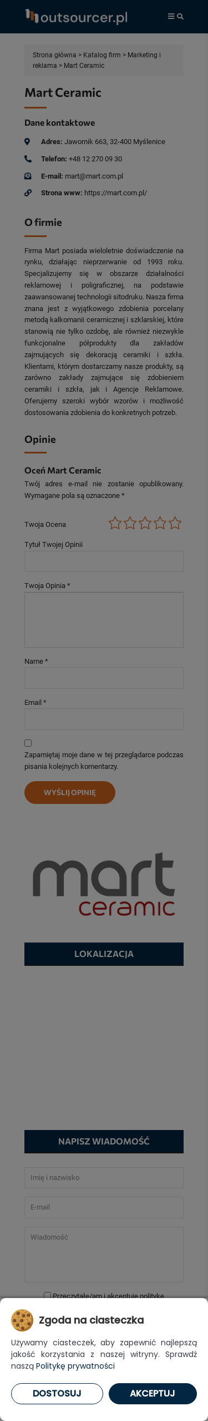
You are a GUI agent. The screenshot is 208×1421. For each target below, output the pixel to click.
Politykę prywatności (75, 1365)
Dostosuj (57, 1393)
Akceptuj (152, 1393)
